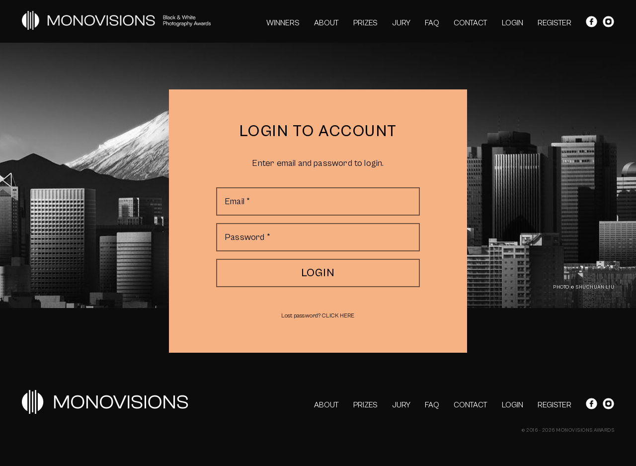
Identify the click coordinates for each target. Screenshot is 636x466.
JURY (401, 22)
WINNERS (283, 22)
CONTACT (470, 22)
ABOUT (326, 22)
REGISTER (554, 22)
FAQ (432, 22)
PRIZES (365, 22)
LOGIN (512, 22)
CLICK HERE (338, 315)
